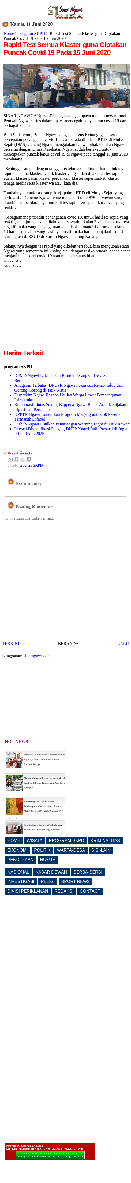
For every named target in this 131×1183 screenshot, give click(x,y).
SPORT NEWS (75, 881)
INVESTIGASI (21, 881)
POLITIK (42, 850)
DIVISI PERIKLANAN (28, 891)
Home (8, 33)
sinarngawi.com (37, 655)
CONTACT (90, 891)
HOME (14, 840)
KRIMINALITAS (105, 840)
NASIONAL (18, 872)
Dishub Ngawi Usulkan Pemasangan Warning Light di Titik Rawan (71, 424)
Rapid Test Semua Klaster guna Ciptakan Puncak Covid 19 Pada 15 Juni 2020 (64, 48)
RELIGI (48, 881)
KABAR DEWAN (51, 872)
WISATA (35, 840)
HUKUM (48, 859)
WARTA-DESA (71, 850)
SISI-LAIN (100, 850)
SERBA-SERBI (87, 872)
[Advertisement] (48, 310)
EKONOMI (18, 850)
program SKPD (31, 33)
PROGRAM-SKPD (66, 840)
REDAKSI (64, 891)
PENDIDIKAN (21, 859)
